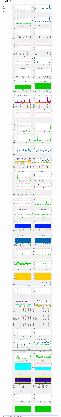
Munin (9, 416)
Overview (9, 0)
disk (3, 8)
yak (12, 0)
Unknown (4, 4)
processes (4, 11)
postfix (4, 10)
